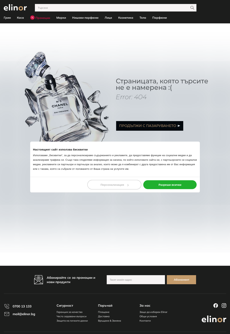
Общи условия (148, 316)
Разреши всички (170, 184)
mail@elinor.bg (24, 314)
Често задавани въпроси (72, 316)
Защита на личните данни (72, 320)
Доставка (104, 316)
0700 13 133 (22, 306)
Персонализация (114, 184)
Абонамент (181, 279)
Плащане (103, 311)
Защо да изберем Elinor (153, 311)
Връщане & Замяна (109, 320)
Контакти (145, 320)
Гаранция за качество (70, 311)
